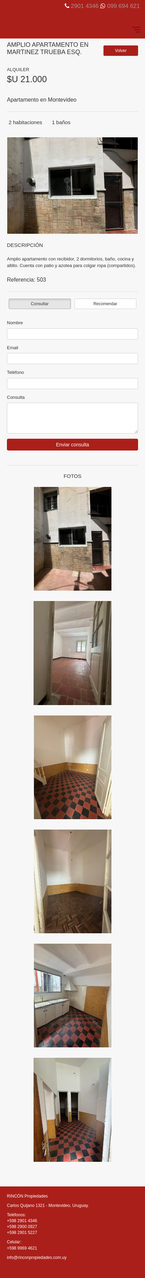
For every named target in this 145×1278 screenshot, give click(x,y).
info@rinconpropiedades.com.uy (36, 1257)
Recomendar (105, 303)
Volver (120, 50)
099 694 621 (123, 6)
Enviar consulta (72, 444)
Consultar (39, 303)
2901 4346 (85, 6)
